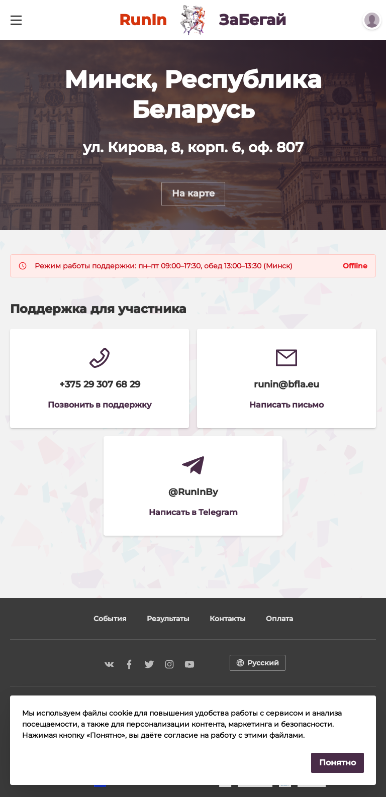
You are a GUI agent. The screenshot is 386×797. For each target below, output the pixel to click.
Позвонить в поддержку (99, 405)
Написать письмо (286, 405)
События (110, 618)
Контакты (228, 618)
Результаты (168, 618)
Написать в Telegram (193, 512)
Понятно (337, 762)
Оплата (279, 618)
